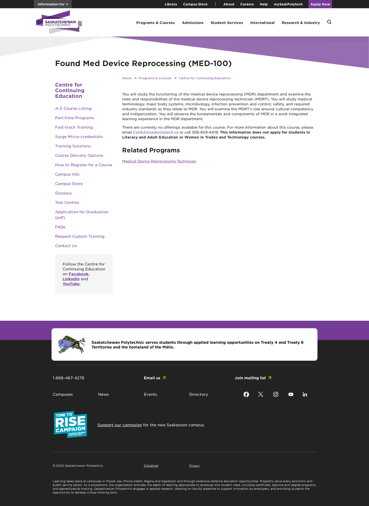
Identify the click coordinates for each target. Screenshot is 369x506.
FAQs (60, 226)
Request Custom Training (79, 236)
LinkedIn (71, 278)
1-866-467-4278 (68, 377)
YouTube (71, 283)
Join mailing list (250, 377)
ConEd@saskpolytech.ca (155, 132)
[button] (329, 22)
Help (264, 4)
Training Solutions (73, 145)
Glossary (63, 192)
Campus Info (67, 174)
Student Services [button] (227, 22)
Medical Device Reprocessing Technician (159, 161)
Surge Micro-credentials (79, 136)
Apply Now (320, 4)
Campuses (63, 394)
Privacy (194, 465)
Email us (152, 377)
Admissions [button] (193, 22)
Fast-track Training (74, 127)
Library (171, 4)
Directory (198, 394)
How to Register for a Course (83, 164)
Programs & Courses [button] (155, 22)
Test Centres (67, 202)
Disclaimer (151, 465)
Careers (247, 4)
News (103, 394)
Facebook (78, 273)
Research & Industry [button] (301, 22)
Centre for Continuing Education (205, 78)
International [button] (262, 22)
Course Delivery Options (79, 155)
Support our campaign (119, 424)
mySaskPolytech (288, 4)
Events (150, 394)
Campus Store (195, 4)
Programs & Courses (155, 78)
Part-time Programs (74, 117)
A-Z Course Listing (73, 108)
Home (127, 78)
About (228, 4)
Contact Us (66, 245)
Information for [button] (51, 4)
